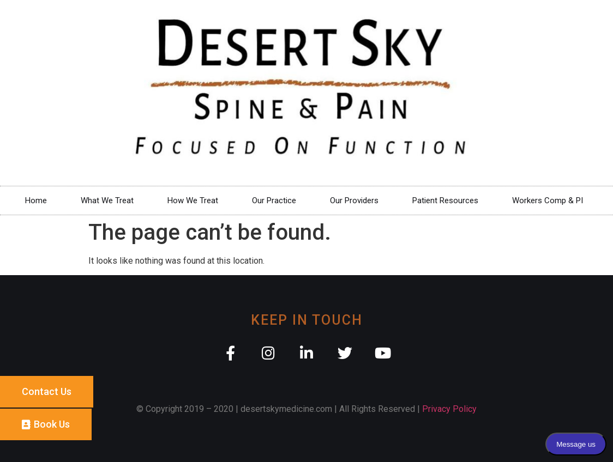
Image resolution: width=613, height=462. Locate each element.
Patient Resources (445, 200)
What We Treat (107, 200)
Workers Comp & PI (550, 200)
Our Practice (274, 200)
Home (36, 200)
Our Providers (354, 200)
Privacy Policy (449, 409)
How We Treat (192, 200)
